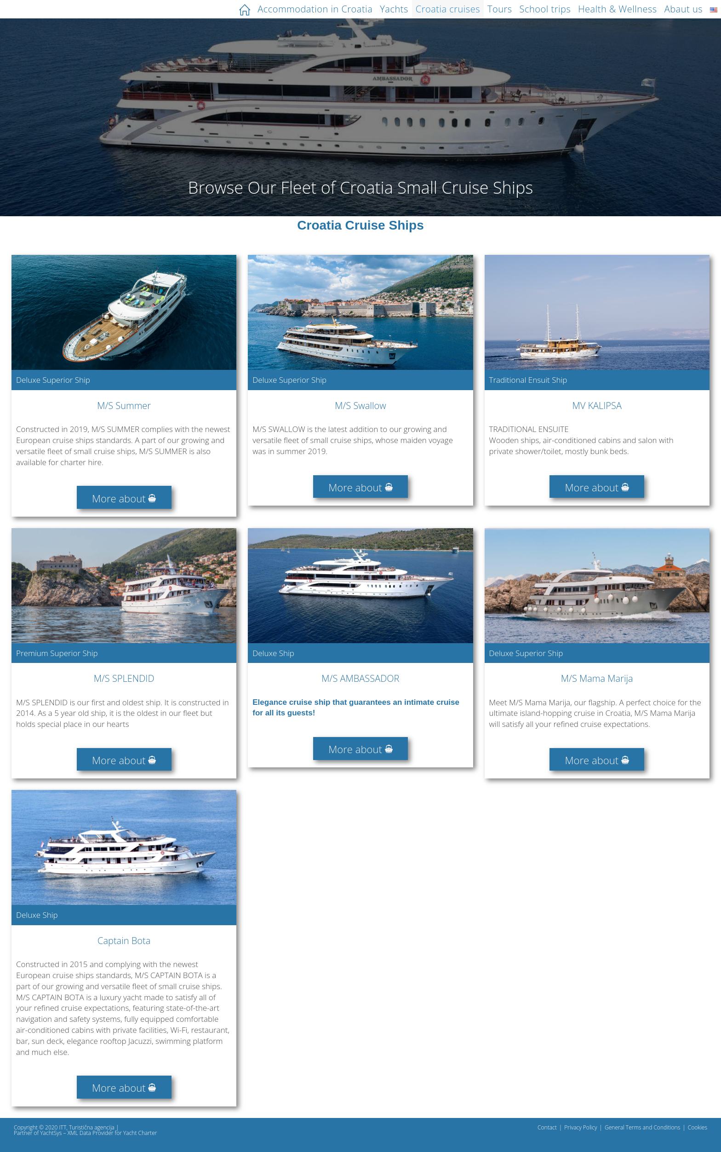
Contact (547, 1127)
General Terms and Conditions (642, 1127)
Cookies (697, 1127)
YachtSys (51, 1133)
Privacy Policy (580, 1127)
